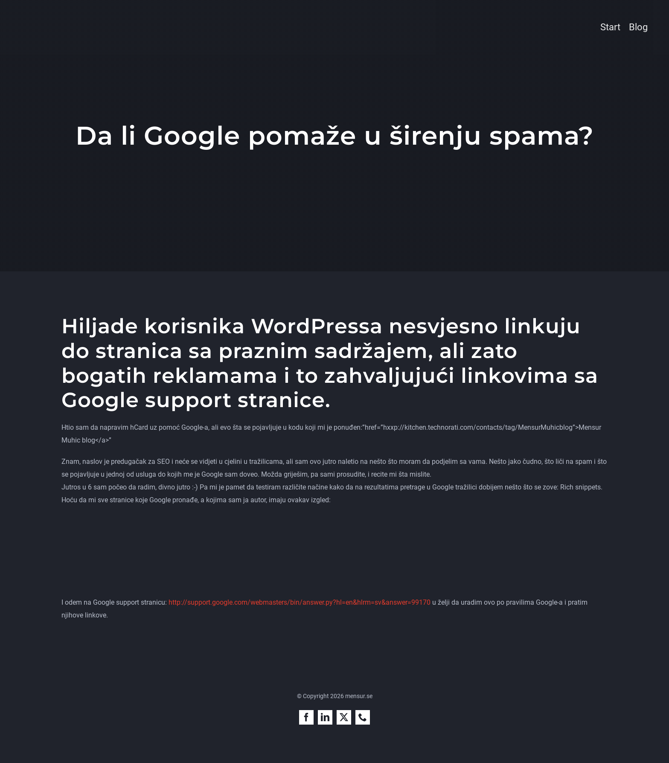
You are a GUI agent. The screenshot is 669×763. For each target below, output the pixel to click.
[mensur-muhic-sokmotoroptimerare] (82, 16)
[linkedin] (325, 717)
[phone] (362, 717)
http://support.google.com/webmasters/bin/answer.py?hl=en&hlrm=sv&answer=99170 (299, 602)
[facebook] (306, 717)
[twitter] (344, 717)
